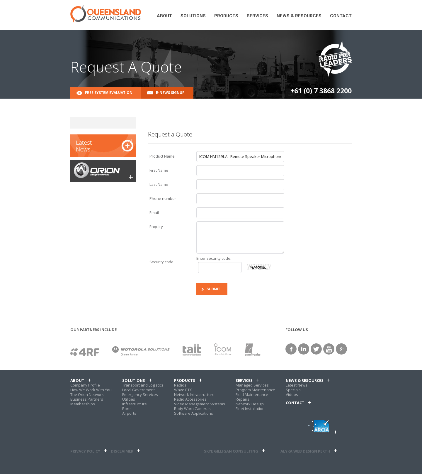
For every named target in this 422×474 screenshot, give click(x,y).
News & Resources (299, 16)
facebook (291, 349)
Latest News (296, 385)
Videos (292, 394)
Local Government (138, 389)
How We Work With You (91, 389)
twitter (316, 349)
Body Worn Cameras (192, 408)
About (164, 16)
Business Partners (86, 399)
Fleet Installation (250, 408)
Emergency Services (140, 394)
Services (257, 16)
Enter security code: (213, 258)
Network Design (250, 403)
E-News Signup (170, 92)
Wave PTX (183, 389)
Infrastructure (134, 403)
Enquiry (156, 226)
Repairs (242, 399)
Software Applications (193, 413)
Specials (293, 389)
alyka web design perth (305, 451)
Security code (161, 261)
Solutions (193, 16)
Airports (129, 413)
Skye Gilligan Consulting (231, 451)
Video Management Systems (199, 403)
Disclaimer (122, 451)
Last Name (158, 184)
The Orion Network (87, 394)
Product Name (162, 156)
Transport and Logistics (143, 385)
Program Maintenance (255, 389)
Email (154, 212)
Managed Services (252, 385)
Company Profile (85, 385)
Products (226, 16)
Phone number (162, 198)
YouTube (328, 349)
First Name (158, 170)
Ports (127, 408)
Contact (341, 16)
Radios (180, 385)
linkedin (303, 349)
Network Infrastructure (194, 394)
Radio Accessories (190, 399)
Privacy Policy (85, 451)
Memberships (82, 403)
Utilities (128, 399)
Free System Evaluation (108, 92)
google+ (341, 349)
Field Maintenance (252, 394)
